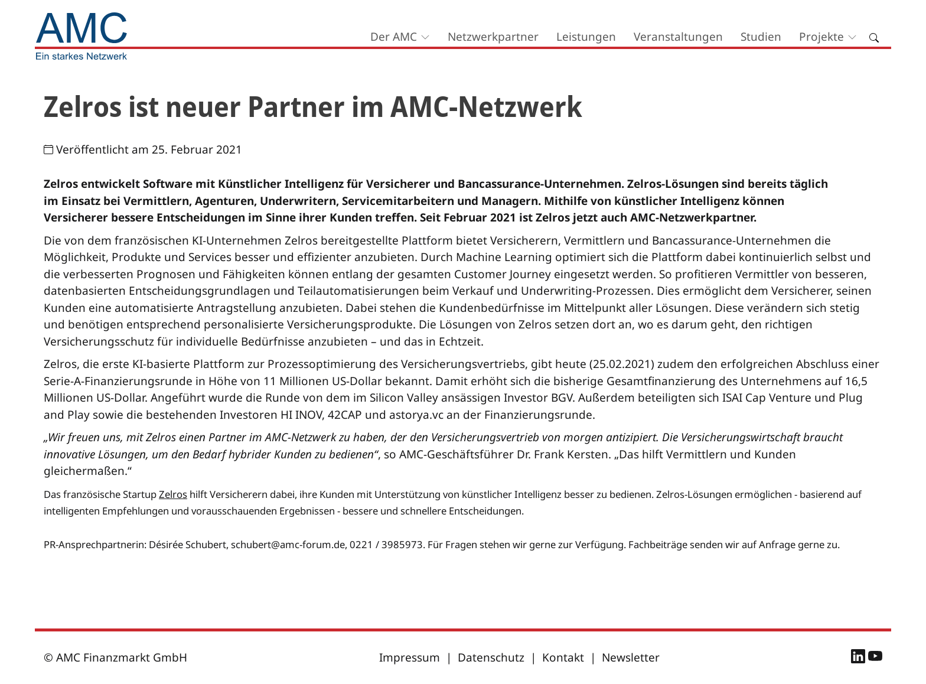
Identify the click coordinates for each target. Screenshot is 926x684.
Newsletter (631, 657)
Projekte (821, 36)
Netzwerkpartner (493, 36)
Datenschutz (491, 657)
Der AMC (393, 36)
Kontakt (563, 657)
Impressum (409, 657)
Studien (761, 36)
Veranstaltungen (678, 36)
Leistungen (586, 36)
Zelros (173, 494)
